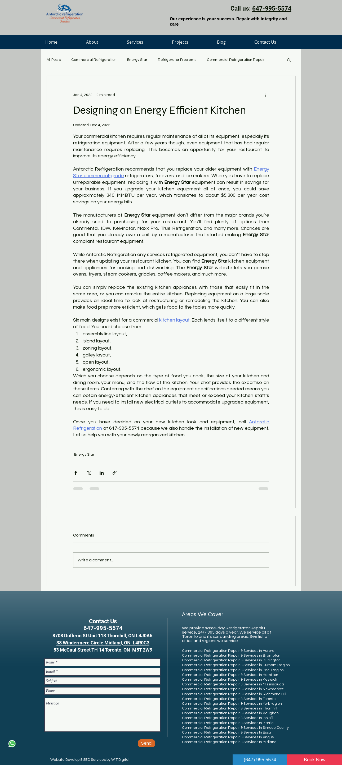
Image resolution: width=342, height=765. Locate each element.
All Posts (54, 60)
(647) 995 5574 (260, 759)
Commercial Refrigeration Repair (236, 60)
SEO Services (94, 760)
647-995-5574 (271, 8)
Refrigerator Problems (177, 60)
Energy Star (137, 60)
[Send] (146, 743)
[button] (288, 60)
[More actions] (266, 95)
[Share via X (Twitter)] (88, 472)
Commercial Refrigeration (94, 60)
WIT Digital (120, 760)
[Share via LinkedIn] (101, 472)
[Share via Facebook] (75, 472)
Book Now (315, 759)
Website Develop (64, 760)
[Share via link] (114, 472)
